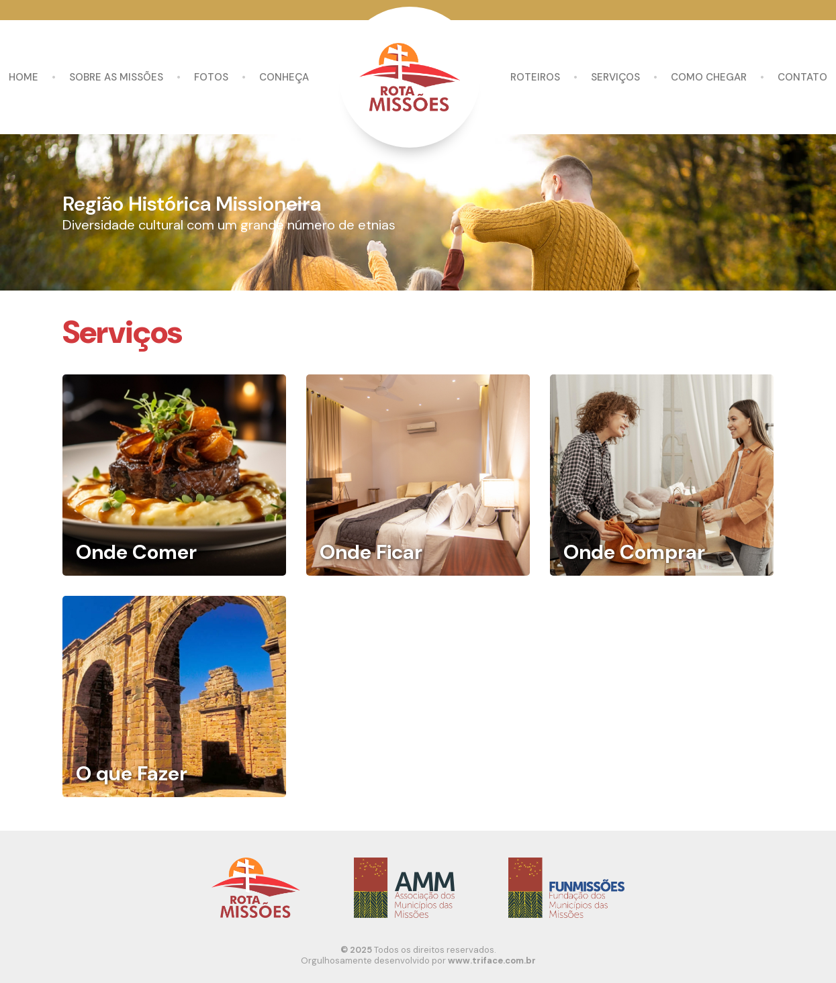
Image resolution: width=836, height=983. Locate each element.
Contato (802, 77)
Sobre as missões (116, 77)
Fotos (211, 77)
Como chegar (709, 77)
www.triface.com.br (492, 960)
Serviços (615, 77)
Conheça (284, 77)
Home (23, 77)
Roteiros (535, 77)
